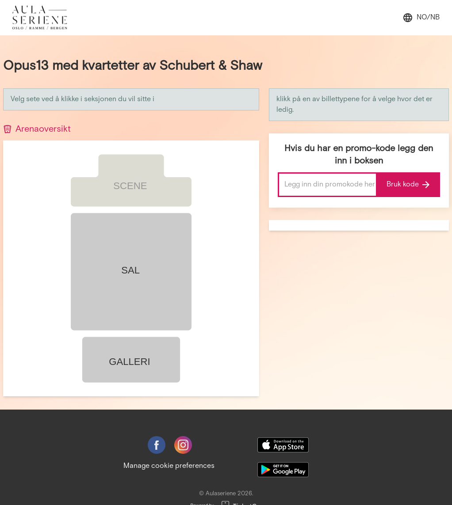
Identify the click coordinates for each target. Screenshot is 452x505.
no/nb (421, 17)
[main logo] (44, 18)
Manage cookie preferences (169, 466)
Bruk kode (408, 184)
